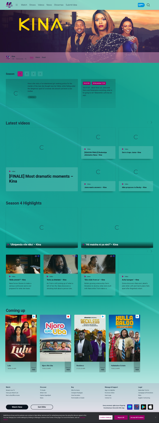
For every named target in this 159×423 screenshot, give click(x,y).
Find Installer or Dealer (77, 398)
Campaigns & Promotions (145, 393)
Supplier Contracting (144, 398)
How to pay (108, 395)
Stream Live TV (10, 390)
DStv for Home (75, 390)
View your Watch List (12, 393)
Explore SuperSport (45, 395)
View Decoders (75, 395)
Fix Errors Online (109, 393)
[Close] (155, 417)
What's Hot (43, 393)
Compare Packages (77, 393)
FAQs (139, 395)
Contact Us (108, 398)
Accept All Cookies (137, 417)
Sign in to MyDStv (110, 390)
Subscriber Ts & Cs (143, 390)
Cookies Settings (105, 417)
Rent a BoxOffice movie (13, 395)
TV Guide (42, 390)
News (41, 398)
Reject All (121, 417)
